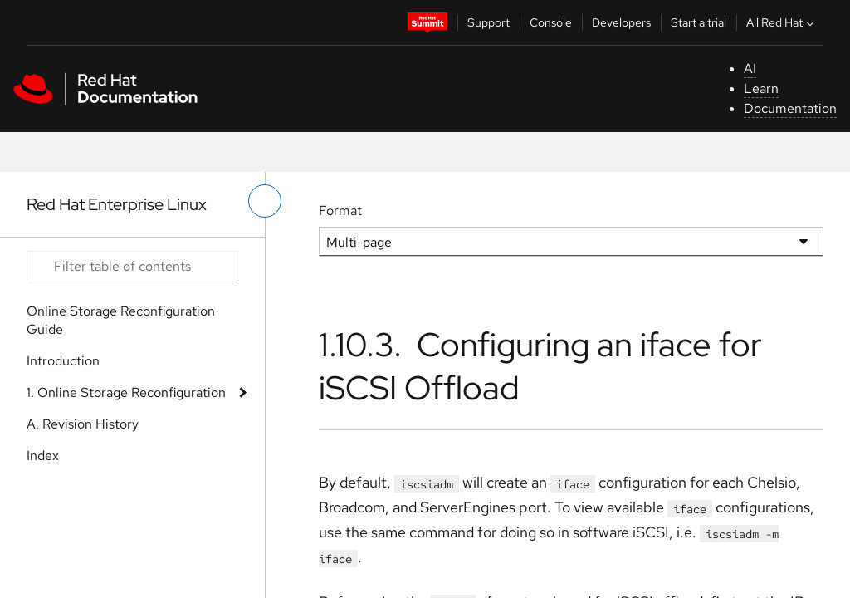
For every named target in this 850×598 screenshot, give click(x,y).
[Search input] (132, 266)
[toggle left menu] (264, 201)
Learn (761, 88)
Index (43, 455)
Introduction (63, 361)
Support (488, 22)
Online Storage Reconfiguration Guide (121, 320)
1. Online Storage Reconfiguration (126, 392)
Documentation (790, 108)
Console (551, 22)
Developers (621, 22)
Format (340, 210)
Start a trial (698, 22)
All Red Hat (782, 22)
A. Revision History (83, 424)
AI (750, 68)
